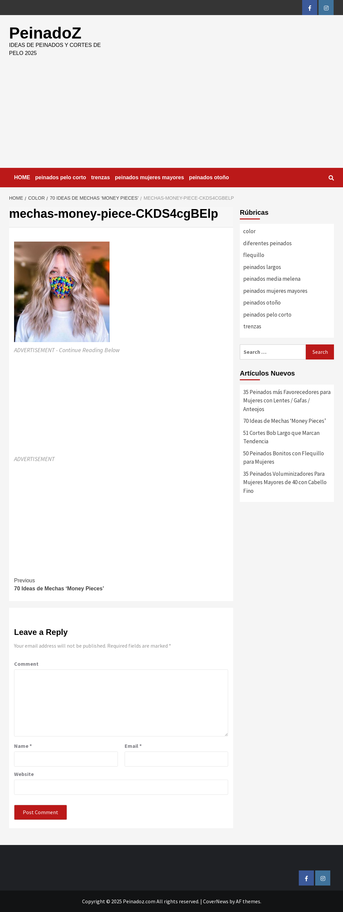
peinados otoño (209, 177)
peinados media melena (271, 278)
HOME (22, 177)
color (249, 231)
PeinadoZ (45, 33)
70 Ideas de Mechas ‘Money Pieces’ (67, 584)
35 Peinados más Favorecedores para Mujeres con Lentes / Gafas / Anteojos (287, 400)
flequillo (253, 255)
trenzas (100, 177)
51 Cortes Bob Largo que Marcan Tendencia (281, 437)
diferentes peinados (267, 243)
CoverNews (215, 901)
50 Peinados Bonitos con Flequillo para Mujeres (283, 458)
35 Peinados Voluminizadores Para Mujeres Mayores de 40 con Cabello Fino (285, 482)
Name (23, 745)
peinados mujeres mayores (149, 177)
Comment (26, 663)
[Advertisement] (171, 118)
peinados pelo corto (60, 177)
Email (133, 745)
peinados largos (262, 267)
